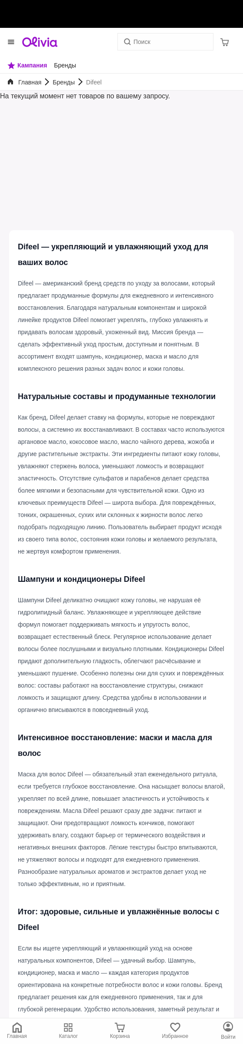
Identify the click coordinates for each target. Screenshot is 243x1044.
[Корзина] (224, 42)
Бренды (64, 82)
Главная (29, 82)
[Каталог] (228, 1031)
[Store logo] (40, 42)
